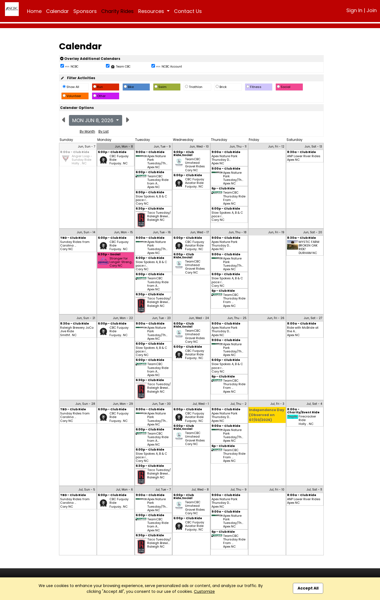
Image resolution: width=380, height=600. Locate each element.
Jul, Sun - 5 (87, 490)
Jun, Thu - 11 (238, 146)
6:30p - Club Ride (150, 209)
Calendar (57, 11)
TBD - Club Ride (73, 238)
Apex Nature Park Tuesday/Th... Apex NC (157, 161)
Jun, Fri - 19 (276, 232)
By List (103, 131)
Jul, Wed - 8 (200, 490)
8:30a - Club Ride (301, 152)
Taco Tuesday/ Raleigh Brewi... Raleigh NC (159, 216)
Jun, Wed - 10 (199, 146)
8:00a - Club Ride (74, 152)
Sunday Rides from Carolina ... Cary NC (75, 245)
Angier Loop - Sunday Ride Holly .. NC (82, 159)
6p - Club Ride (223, 189)
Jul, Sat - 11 (314, 490)
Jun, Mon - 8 (124, 146)
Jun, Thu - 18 (238, 232)
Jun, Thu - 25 (237, 318)
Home (34, 11)
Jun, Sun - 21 (86, 318)
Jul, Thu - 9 (239, 490)
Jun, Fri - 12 (276, 146)
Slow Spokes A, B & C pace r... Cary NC (151, 200)
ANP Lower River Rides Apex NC (303, 158)
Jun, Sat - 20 (312, 232)
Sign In (354, 10)
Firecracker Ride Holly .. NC (307, 420)
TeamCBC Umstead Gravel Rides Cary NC (195, 164)
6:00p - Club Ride (112, 152)
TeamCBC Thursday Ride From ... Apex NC (234, 198)
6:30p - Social (109, 254)
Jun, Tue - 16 (162, 232)
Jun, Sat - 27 (313, 318)
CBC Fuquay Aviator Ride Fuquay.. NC (194, 183)
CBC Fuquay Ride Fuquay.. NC (119, 159)
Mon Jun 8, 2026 (93, 120)
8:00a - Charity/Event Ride (303, 411)
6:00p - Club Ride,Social (183, 154)
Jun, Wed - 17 (199, 232)
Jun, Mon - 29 (123, 404)
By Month (87, 131)
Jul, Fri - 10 (276, 490)
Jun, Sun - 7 (86, 146)
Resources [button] (151, 11)
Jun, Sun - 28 (85, 404)
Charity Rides (117, 11)
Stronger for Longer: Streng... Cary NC (121, 262)
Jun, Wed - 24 (199, 318)
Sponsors (85, 11)
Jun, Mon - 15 (123, 232)
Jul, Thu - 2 (239, 404)
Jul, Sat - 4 (314, 404)
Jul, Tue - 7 (163, 490)
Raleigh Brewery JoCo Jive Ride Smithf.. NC (76, 331)
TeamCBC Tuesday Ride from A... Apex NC (157, 182)
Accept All (308, 588)
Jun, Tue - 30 (161, 404)
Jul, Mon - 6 (124, 490)
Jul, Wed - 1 (201, 404)
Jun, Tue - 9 (162, 146)
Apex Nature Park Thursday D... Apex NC (224, 159)
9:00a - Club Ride (150, 152)
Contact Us (188, 11)
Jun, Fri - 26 (275, 318)
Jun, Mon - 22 (123, 318)
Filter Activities (77, 78)
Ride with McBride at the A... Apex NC (303, 331)
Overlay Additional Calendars (90, 58)
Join (371, 10)
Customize (204, 591)
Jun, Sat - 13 (313, 146)
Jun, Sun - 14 (86, 232)
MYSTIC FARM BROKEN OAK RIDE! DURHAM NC (309, 247)
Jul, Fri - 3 (277, 404)
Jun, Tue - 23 (161, 318)
